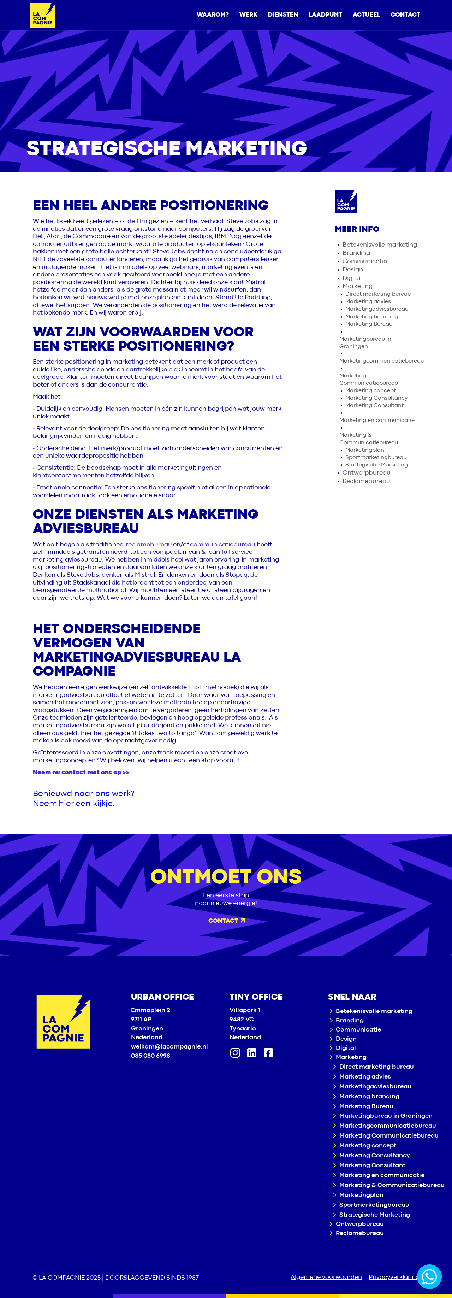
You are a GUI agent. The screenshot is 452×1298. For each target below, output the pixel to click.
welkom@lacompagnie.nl (169, 1047)
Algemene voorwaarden (326, 1277)
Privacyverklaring (394, 1277)
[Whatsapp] (429, 1276)
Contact (226, 921)
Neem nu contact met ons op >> (81, 772)
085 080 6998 (150, 1056)
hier (66, 803)
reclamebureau (149, 544)
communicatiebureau (222, 544)
